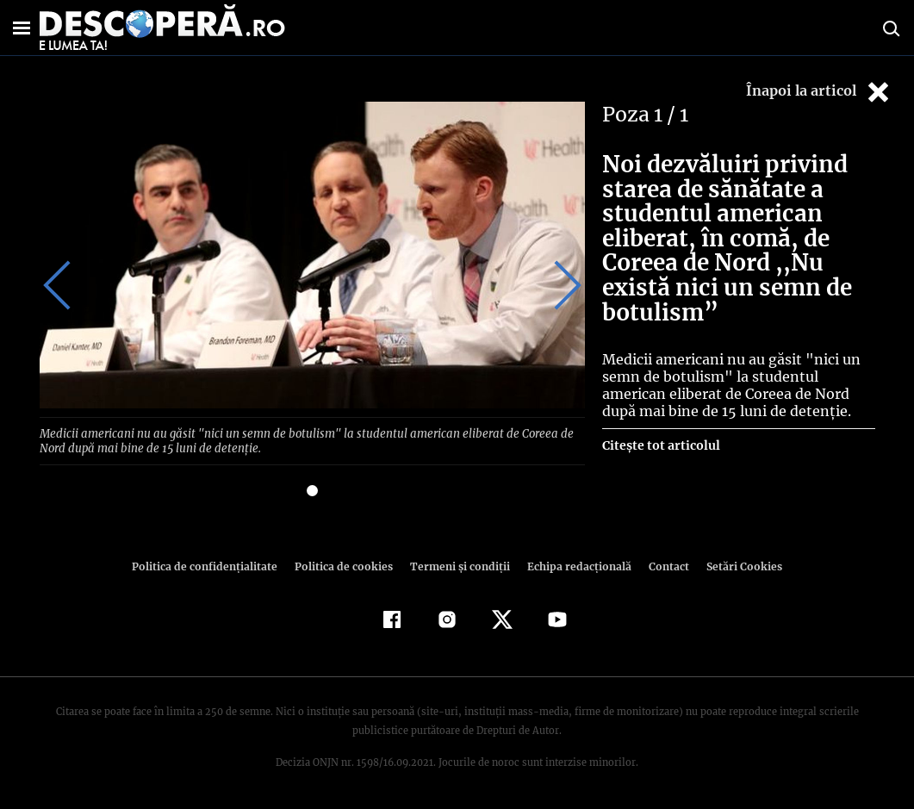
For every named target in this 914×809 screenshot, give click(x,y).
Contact (662, 564)
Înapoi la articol (819, 92)
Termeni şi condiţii (458, 564)
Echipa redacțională (574, 564)
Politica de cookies (346, 564)
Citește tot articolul (660, 445)
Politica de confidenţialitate (213, 564)
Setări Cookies (735, 564)
